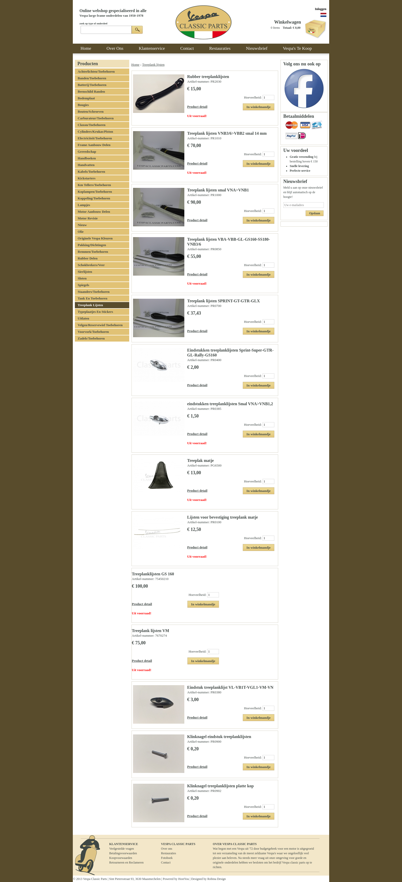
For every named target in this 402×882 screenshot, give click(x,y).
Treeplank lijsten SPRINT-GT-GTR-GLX (223, 301)
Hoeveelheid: (253, 97)
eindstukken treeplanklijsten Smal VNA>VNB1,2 (230, 404)
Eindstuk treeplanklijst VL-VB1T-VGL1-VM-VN (230, 687)
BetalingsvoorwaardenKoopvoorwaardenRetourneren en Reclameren (126, 857)
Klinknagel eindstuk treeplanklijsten (219, 736)
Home (135, 64)
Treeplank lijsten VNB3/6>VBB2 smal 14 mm (227, 133)
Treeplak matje (200, 460)
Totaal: (287, 28)
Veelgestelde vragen (121, 848)
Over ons (166, 848)
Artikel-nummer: (198, 81)
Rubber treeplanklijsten (208, 76)
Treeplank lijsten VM (150, 630)
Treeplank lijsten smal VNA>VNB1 (218, 190)
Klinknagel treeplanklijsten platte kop (220, 786)
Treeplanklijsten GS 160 (153, 574)
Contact (165, 862)
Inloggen (320, 9)
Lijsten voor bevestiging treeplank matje (222, 517)
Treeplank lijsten (153, 64)
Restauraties (168, 853)
